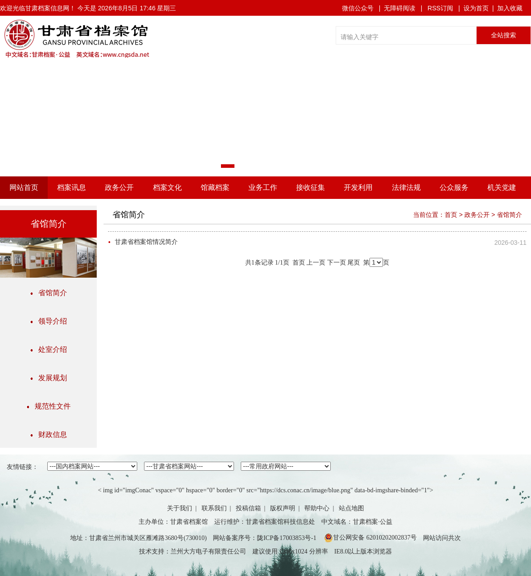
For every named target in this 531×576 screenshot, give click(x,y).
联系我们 (214, 508)
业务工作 (262, 187)
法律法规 (406, 187)
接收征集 (310, 187)
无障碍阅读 (399, 8)
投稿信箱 (248, 508)
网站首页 (23, 187)
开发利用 (358, 187)
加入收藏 (509, 8)
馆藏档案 (215, 187)
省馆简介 (48, 293)
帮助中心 (316, 508)
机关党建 (501, 187)
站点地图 (351, 508)
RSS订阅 (440, 8)
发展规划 (48, 378)
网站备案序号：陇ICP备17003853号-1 (264, 538)
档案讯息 (71, 187)
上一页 (315, 262)
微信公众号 (358, 8)
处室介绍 (48, 349)
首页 (451, 214)
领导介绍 (48, 321)
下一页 (336, 262)
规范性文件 (49, 406)
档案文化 (167, 187)
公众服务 (454, 187)
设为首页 (476, 8)
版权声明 (282, 508)
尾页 (353, 262)
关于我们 (179, 508)
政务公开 (119, 187)
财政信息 (48, 434)
